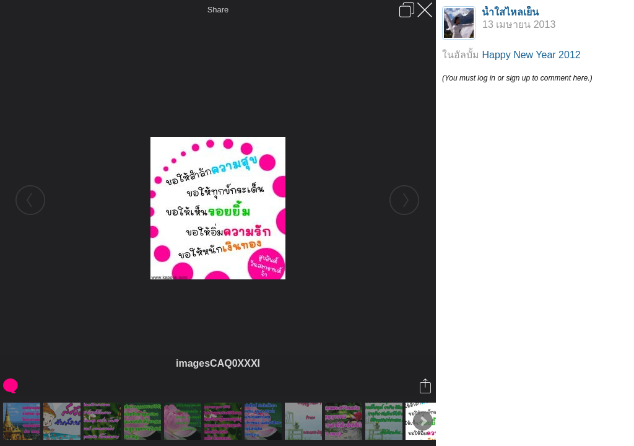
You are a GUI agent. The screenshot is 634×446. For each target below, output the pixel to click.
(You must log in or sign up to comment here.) (517, 78)
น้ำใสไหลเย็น (510, 12)
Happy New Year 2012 (531, 55)
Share (218, 9)
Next (423, 421)
